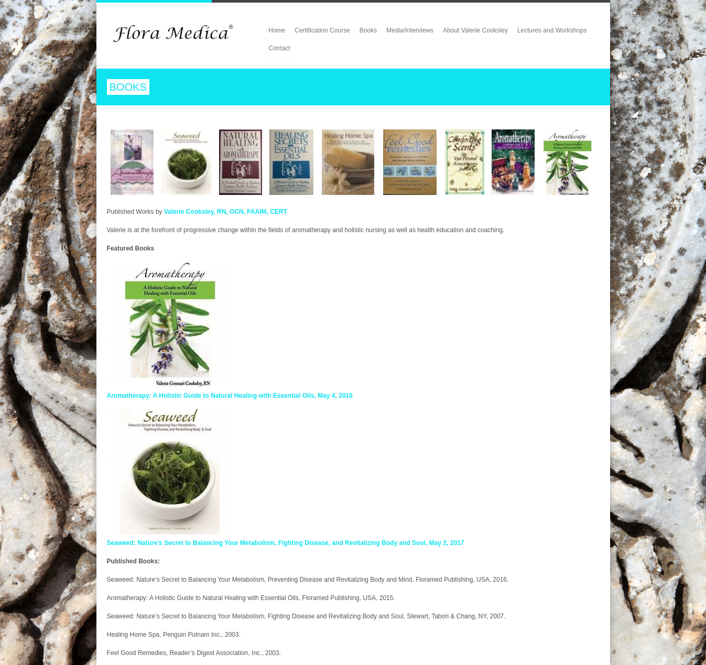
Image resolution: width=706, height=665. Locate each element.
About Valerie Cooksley (475, 30)
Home (276, 30)
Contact (279, 48)
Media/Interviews (409, 30)
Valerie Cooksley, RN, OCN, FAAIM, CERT (225, 211)
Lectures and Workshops (552, 30)
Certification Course (322, 30)
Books (368, 30)
